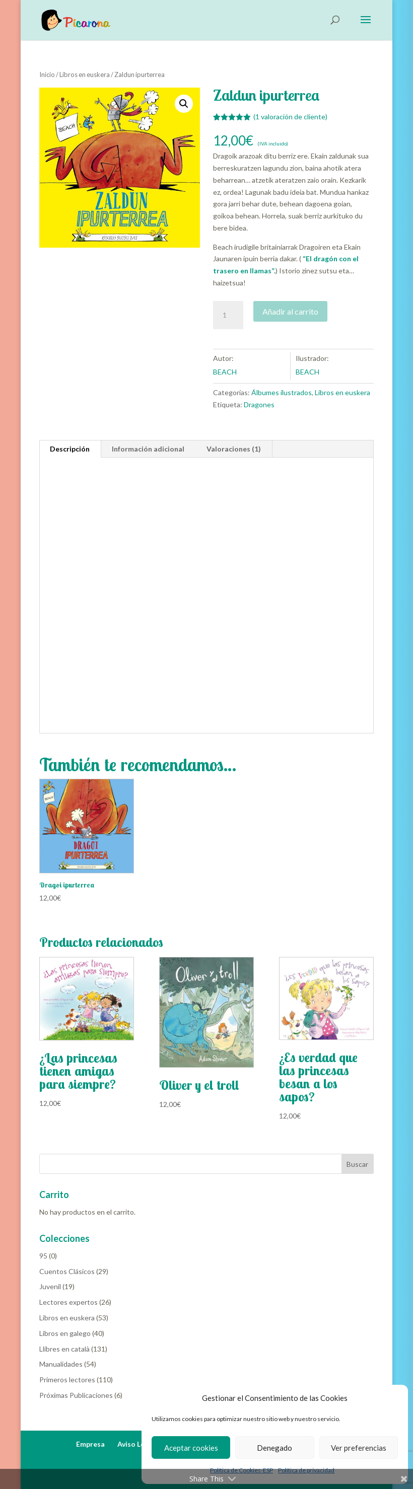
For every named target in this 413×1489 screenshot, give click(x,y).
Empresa (90, 1444)
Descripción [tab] (70, 448)
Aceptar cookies (191, 1447)
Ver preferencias (358, 1447)
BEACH (225, 371)
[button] (184, 104)
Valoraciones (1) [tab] (233, 448)
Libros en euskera (84, 74)
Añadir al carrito (290, 311)
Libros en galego (65, 1333)
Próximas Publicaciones (76, 1395)
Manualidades (61, 1364)
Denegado (274, 1447)
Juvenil (50, 1286)
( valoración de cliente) (290, 116)
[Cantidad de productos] (228, 315)
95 (43, 1255)
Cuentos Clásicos (67, 1271)
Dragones (259, 404)
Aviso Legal (136, 1444)
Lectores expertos (68, 1302)
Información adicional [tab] (148, 448)
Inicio (47, 74)
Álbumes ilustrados (281, 392)
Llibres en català (64, 1349)
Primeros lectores (67, 1379)
